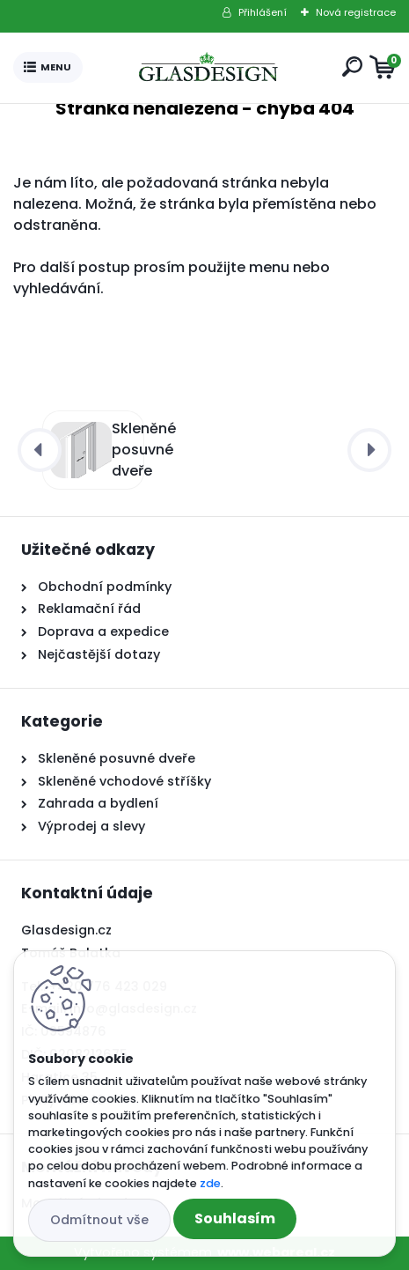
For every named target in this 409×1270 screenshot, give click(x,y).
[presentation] (40, 450)
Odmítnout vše (99, 1220)
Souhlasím (234, 1218)
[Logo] (208, 67)
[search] (352, 66)
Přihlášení (262, 12)
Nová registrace (356, 12)
